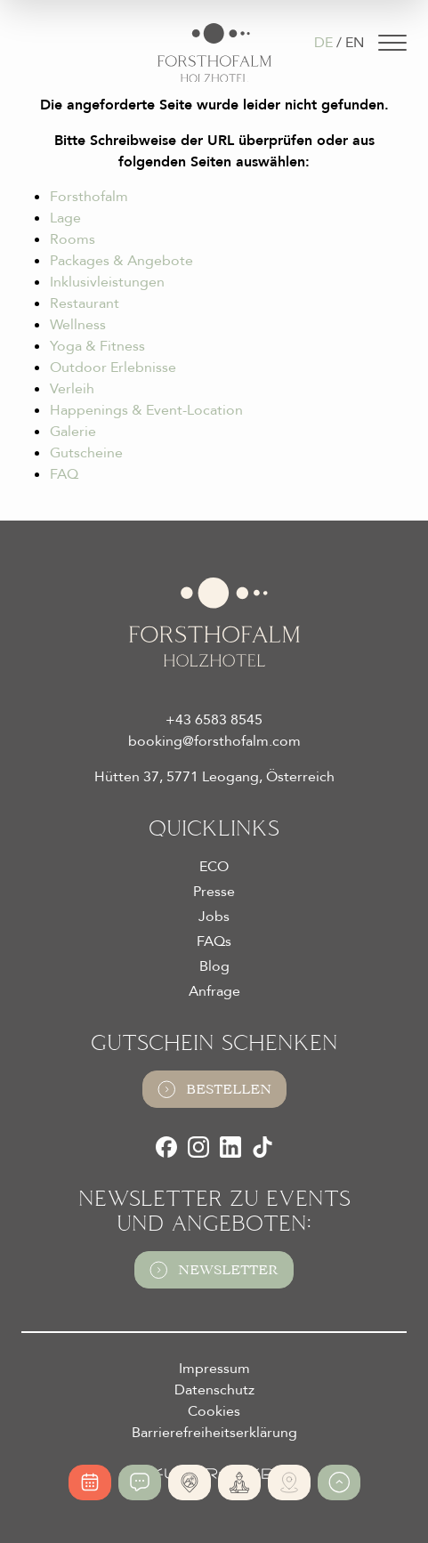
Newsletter (214, 1270)
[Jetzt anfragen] (139, 1482)
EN (354, 43)
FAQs (214, 941)
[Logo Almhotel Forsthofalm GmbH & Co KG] (214, 53)
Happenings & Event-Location (146, 410)
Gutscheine (86, 453)
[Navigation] (392, 42)
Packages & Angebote (121, 261)
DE (323, 43)
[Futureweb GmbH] (213, 1473)
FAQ (64, 474)
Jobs (214, 916)
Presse (214, 891)
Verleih (72, 389)
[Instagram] (198, 1147)
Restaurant (84, 303)
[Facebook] (166, 1147)
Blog (214, 966)
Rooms (72, 239)
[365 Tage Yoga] (239, 1482)
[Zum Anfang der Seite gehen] (339, 1482)
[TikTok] (262, 1147)
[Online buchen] (90, 1482)
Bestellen (214, 1089)
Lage (65, 218)
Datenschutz (214, 1390)
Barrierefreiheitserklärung (214, 1433)
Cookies (214, 1411)
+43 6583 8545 (214, 720)
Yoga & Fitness (97, 346)
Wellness (78, 325)
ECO (214, 867)
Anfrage (214, 991)
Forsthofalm (89, 196)
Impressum (214, 1368)
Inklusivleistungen (107, 282)
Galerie (73, 431)
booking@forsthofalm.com (214, 741)
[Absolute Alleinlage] (189, 1482)
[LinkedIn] (230, 1147)
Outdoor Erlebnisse (113, 367)
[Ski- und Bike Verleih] (289, 1482)
